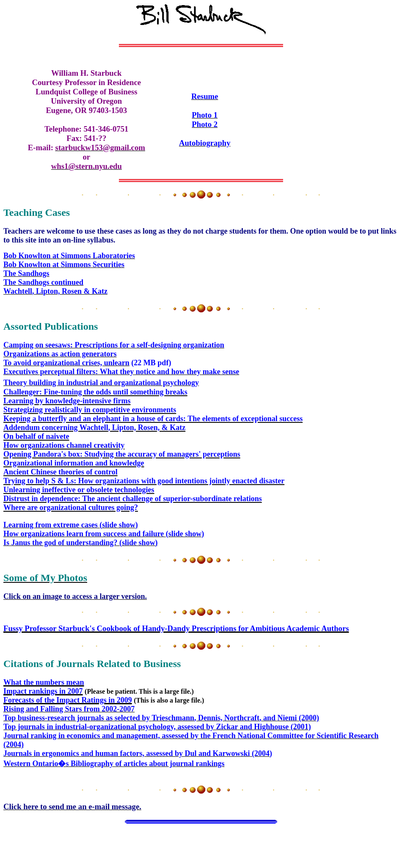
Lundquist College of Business (87, 91)
